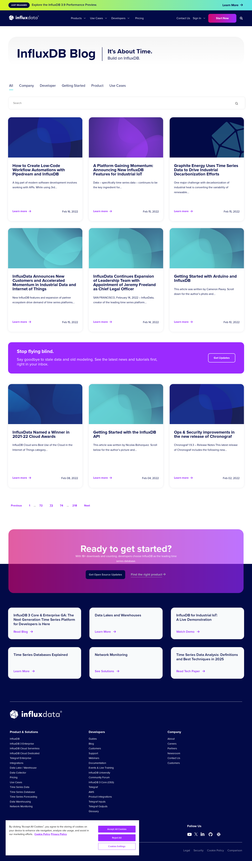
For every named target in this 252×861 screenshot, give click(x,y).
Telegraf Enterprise (20, 758)
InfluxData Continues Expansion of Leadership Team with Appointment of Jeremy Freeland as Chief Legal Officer (124, 282)
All (11, 85)
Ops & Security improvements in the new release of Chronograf (204, 434)
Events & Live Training (101, 768)
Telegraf (93, 787)
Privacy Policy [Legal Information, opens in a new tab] (59, 834)
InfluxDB (14, 739)
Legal (186, 850)
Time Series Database (22, 792)
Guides (93, 739)
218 (74, 505)
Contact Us (183, 18)
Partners (172, 748)
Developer (48, 85)
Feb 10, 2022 (232, 322)
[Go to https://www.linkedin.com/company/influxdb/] (202, 834)
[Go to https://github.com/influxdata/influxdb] (210, 834)
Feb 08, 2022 (69, 478)
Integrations (16, 763)
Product (97, 85)
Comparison (234, 850)
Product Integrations (100, 797)
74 (61, 505)
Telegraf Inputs (97, 802)
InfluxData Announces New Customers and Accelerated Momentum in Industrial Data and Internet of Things (44, 282)
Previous (16, 505)
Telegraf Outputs (98, 806)
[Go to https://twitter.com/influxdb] (196, 835)
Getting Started (73, 85)
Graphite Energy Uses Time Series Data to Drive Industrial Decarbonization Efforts (206, 169)
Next (87, 505)
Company (26, 85)
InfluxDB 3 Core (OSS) (101, 782)
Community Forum (99, 777)
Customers (95, 748)
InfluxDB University (99, 773)
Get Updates (222, 358)
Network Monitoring (21, 806)
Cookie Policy (215, 850)
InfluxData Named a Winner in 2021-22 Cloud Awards (41, 434)
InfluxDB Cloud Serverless (25, 748)
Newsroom (174, 753)
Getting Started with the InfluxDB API (124, 434)
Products (76, 18)
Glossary (94, 811)
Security (199, 850)
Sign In (197, 18)
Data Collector (18, 773)
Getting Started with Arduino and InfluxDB (205, 278)
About (171, 739)
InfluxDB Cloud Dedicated (25, 753)
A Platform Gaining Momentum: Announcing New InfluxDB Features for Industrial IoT (123, 169)
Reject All (117, 837)
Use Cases (96, 18)
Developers (118, 18)
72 (41, 505)
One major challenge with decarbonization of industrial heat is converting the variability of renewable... (201, 187)
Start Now (222, 18)
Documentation (97, 763)
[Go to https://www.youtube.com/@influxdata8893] (190, 834)
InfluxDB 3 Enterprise (22, 744)
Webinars (94, 758)
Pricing (139, 18)
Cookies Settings (116, 846)
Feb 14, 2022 (151, 322)
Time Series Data (19, 787)
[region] (72, 837)
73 (51, 505)
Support (93, 753)
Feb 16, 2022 (70, 211)
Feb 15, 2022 (151, 211)
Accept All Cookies (116, 829)
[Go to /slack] (218, 834)
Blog (91, 744)
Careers (172, 744)
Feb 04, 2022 (150, 478)
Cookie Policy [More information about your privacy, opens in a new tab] (42, 834)
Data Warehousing (20, 802)
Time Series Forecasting (23, 797)
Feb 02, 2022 (231, 478)
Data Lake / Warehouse (23, 768)
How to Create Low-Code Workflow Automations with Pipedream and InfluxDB (38, 169)
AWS (91, 792)
